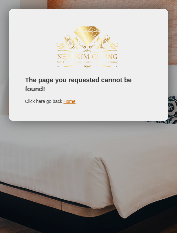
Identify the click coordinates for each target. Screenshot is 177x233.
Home (69, 101)
